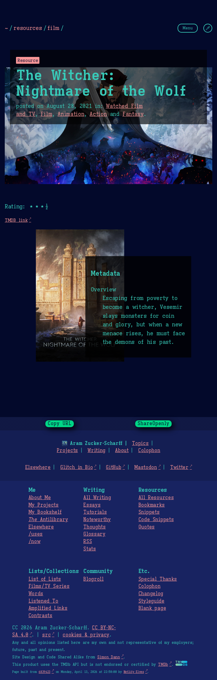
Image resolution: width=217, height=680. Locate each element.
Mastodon (145, 467)
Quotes (146, 527)
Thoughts (94, 527)
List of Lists (44, 579)
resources (27, 27)
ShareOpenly (153, 424)
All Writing (97, 498)
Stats (89, 549)
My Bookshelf (45, 512)
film (53, 27)
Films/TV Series (49, 586)
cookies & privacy (86, 635)
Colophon (149, 451)
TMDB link (16, 220)
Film (46, 114)
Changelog (150, 594)
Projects (67, 451)
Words (35, 594)
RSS (87, 542)
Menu (188, 28)
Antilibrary (48, 520)
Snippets (148, 512)
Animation (71, 114)
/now (34, 542)
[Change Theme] (207, 28)
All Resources (156, 498)
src (46, 635)
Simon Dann (108, 657)
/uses (35, 534)
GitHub (113, 467)
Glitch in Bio (76, 467)
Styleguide (151, 601)
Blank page (152, 608)
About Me (39, 498)
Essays (91, 505)
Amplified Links (48, 608)
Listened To (43, 601)
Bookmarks (151, 505)
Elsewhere (38, 467)
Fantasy (133, 114)
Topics (140, 443)
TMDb (163, 664)
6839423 (44, 672)
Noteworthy (97, 520)
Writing (96, 451)
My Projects (43, 505)
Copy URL (59, 424)
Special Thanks (157, 579)
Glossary (94, 534)
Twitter (179, 467)
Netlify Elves (134, 672)
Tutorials (95, 512)
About (121, 451)
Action (98, 114)
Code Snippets (156, 520)
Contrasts (40, 616)
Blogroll (93, 579)
